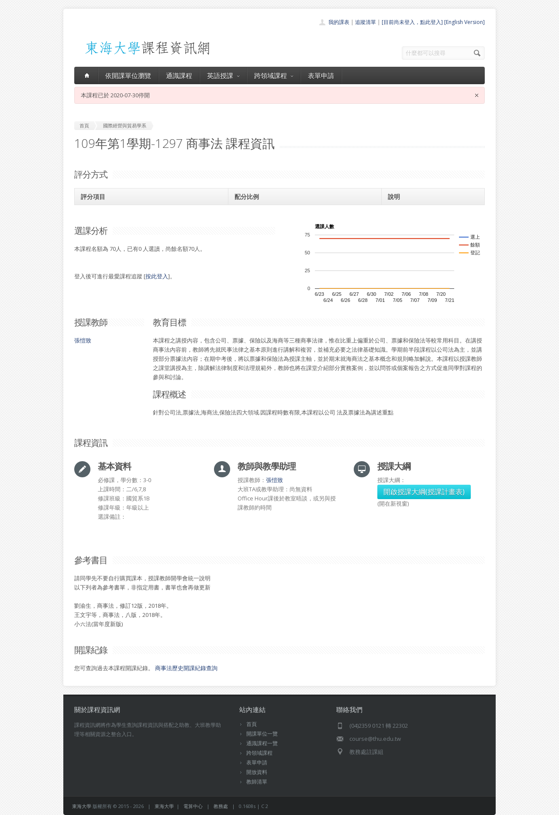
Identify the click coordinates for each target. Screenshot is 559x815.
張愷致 (82, 340)
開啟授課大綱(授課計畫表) (424, 492)
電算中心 (193, 806)
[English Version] (464, 22)
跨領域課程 (273, 75)
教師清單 (256, 781)
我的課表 (338, 22)
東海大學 (81, 806)
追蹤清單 (365, 22)
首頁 (251, 724)
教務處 (221, 806)
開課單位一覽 (262, 733)
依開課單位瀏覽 (128, 75)
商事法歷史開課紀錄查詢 (186, 668)
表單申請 (321, 75)
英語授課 (223, 75)
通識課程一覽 (262, 743)
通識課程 (179, 75)
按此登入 (156, 276)
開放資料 (256, 772)
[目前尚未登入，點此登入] (412, 22)
